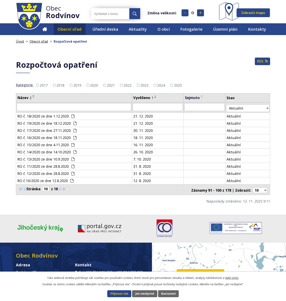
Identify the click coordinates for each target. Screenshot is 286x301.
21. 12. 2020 (145, 115)
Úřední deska (105, 29)
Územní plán (225, 29)
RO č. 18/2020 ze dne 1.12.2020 (45, 115)
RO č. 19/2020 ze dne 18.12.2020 (46, 122)
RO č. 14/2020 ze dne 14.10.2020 (46, 150)
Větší (200, 12)
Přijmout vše (114, 293)
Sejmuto (194, 97)
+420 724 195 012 (97, 270)
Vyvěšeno (145, 97)
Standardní (192, 12)
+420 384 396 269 (128, 270)
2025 (178, 85)
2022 (127, 85)
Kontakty (257, 29)
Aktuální (237, 115)
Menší (185, 12)
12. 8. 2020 (144, 179)
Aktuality (138, 29)
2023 (144, 85)
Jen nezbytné (144, 293)
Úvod (44, 29)
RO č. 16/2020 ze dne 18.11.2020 (46, 136)
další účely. (232, 277)
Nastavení (173, 293)
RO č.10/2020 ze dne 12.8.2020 (45, 179)
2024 (161, 85)
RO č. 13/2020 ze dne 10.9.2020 (45, 158)
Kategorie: (24, 84)
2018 (60, 85)
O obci (163, 29)
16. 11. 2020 (145, 143)
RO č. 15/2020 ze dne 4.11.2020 (45, 143)
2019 (77, 85)
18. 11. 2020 (145, 136)
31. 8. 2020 (144, 165)
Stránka (33, 187)
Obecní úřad (70, 29)
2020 (94, 85)
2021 (111, 85)
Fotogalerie (191, 29)
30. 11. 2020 (145, 129)
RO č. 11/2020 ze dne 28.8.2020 (45, 165)
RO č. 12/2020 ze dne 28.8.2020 (45, 172)
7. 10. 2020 (144, 158)
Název (24, 97)
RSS (261, 62)
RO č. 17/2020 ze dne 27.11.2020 (46, 129)
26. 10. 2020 (145, 150)
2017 (44, 85)
